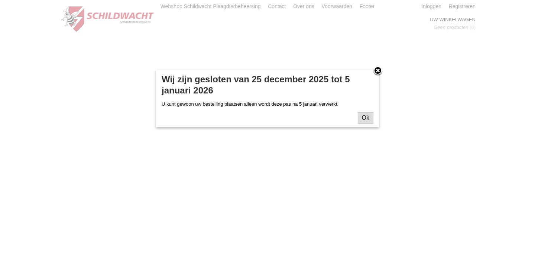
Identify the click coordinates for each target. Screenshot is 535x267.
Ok (365, 118)
